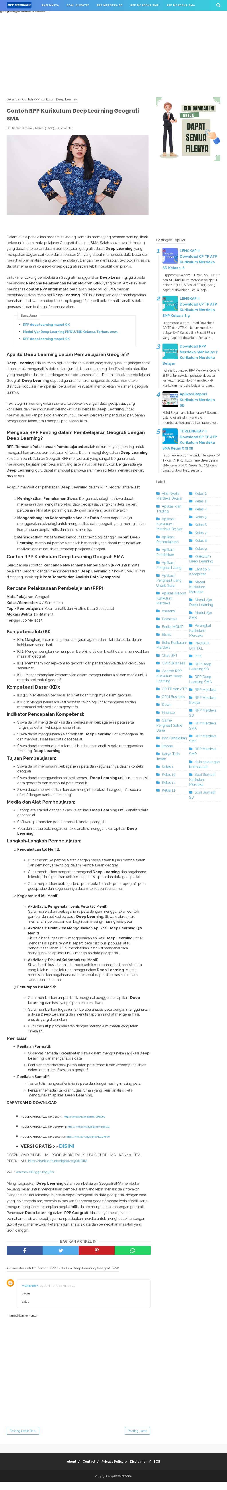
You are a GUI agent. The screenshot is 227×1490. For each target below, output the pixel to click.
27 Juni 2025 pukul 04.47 (57, 1293)
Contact (86, 1469)
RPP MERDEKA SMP (144, 5)
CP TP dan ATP (174, 689)
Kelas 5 (201, 517)
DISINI (70, 1153)
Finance (168, 712)
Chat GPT (170, 655)
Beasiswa (169, 619)
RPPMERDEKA (123, 1484)
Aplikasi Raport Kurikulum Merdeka (171, 598)
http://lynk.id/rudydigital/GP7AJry (85, 1123)
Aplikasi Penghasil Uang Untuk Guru (169, 580)
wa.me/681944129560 (35, 1180)
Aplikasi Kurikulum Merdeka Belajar (169, 524)
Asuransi (169, 611)
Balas (25, 1309)
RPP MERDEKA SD (110, 5)
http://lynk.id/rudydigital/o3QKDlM (57, 1169)
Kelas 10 (169, 774)
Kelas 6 (201, 525)
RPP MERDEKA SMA (180, 5)
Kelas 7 (201, 533)
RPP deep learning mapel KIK (46, 328)
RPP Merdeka (206, 690)
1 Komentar (65, 131)
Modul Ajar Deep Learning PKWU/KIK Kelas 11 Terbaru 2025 (70, 335)
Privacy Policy (112, 1469)
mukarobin (30, 1293)
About (65, 1469)
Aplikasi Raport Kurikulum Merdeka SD (197, 400)
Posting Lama (137, 1438)
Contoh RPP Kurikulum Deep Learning (169, 676)
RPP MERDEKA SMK (24, 16)
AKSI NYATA (50, 5)
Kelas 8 (201, 540)
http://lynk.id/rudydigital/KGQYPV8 (89, 1144)
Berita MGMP (172, 627)
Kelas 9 (201, 548)
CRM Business (173, 697)
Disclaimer (141, 1469)
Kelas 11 (168, 782)
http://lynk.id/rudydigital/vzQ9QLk (89, 1133)
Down (167, 704)
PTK (198, 656)
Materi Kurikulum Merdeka (197, 587)
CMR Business (173, 663)
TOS (163, 1469)
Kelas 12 (168, 790)
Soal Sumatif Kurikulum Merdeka (202, 779)
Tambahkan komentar (22, 1323)
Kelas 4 (201, 509)
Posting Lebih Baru (23, 1438)
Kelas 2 (201, 493)
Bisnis (166, 634)
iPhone (167, 746)
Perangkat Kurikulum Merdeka (200, 630)
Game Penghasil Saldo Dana (169, 725)
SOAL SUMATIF (78, 5)
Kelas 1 (167, 767)
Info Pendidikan (174, 738)
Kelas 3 (201, 501)
